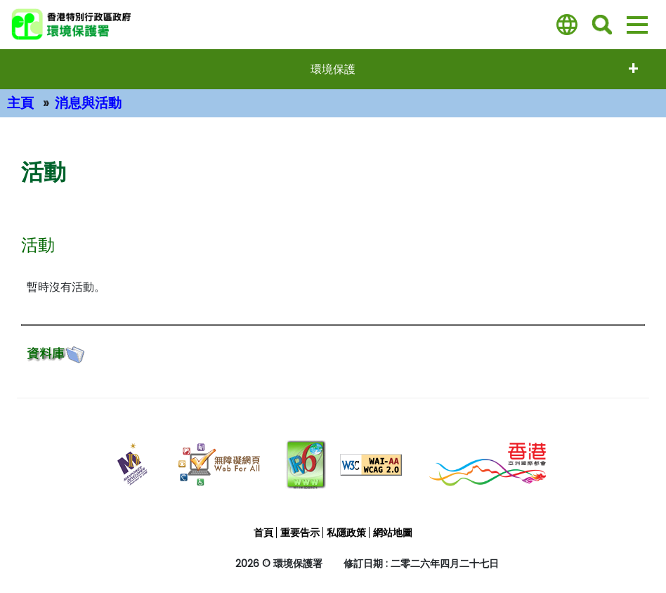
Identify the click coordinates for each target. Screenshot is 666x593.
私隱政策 (346, 533)
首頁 (263, 533)
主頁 (20, 102)
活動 (38, 244)
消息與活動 (88, 102)
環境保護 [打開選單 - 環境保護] (333, 69)
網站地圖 (392, 533)
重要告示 (300, 533)
